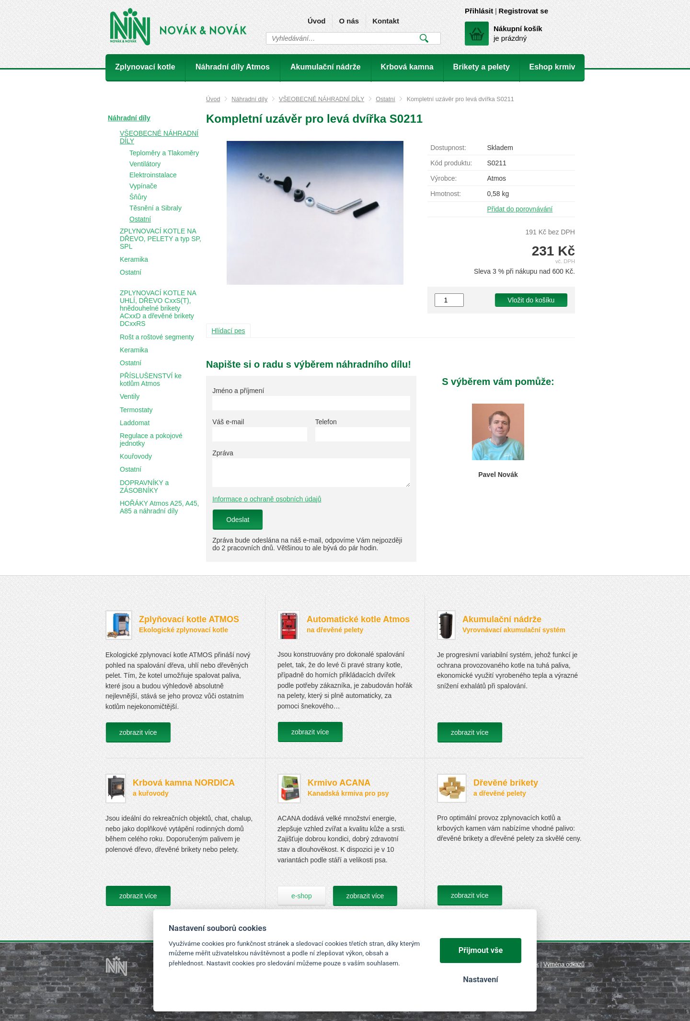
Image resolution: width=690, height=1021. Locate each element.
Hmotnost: (445, 193)
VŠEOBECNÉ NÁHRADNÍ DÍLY (321, 99)
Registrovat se (523, 11)
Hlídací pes (228, 331)
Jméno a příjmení (238, 390)
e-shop (301, 896)
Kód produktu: (451, 163)
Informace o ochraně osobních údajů (266, 499)
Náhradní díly (249, 99)
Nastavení (480, 979)
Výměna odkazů (564, 964)
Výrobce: (443, 178)
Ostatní (385, 99)
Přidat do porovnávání (519, 209)
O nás (349, 21)
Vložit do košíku (530, 300)
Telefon (326, 422)
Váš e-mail (228, 422)
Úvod (317, 21)
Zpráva (222, 453)
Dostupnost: (448, 147)
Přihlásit (479, 11)
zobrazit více (138, 732)
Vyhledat (424, 38)
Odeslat (237, 519)
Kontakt (385, 21)
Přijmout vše (481, 950)
